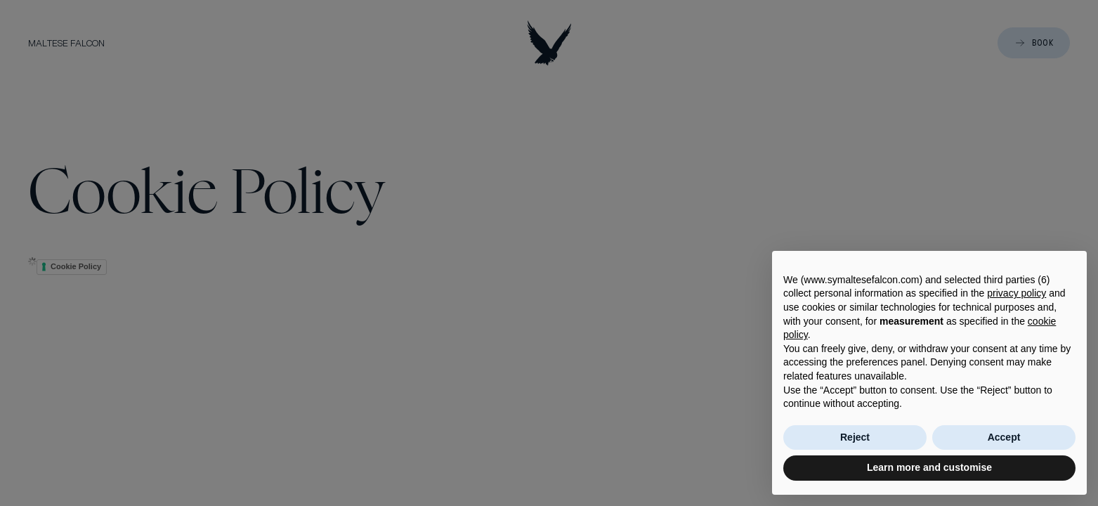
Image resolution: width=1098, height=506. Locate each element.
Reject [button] (855, 437)
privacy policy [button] (1016, 293)
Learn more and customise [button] (929, 467)
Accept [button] (1004, 437)
